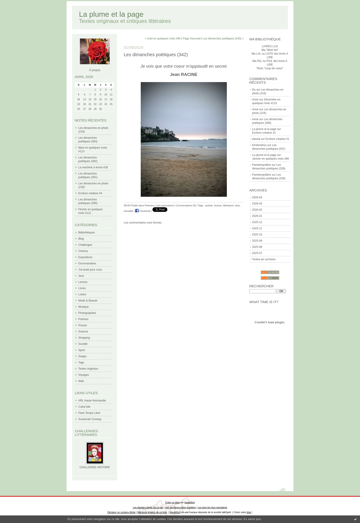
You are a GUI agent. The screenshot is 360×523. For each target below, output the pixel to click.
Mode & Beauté (87, 300)
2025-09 (257, 240)
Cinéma (83, 251)
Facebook (142, 211)
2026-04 (257, 197)
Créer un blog (172, 502)
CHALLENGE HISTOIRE (94, 467)
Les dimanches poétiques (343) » (223, 38)
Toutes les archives (264, 259)
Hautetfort (189, 502)
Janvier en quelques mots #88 (270, 158)
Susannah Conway (89, 419)
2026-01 (257, 216)
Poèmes (83, 319)
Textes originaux (88, 368)
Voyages (83, 374)
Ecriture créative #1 (264, 132)
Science (83, 331)
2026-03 (257, 203)
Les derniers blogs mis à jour (148, 507)
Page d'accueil (192, 38)
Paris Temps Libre (89, 413)
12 (78, 99)
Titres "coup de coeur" (269, 68)
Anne (255, 99)
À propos (94, 70)
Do (254, 89)
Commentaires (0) (186, 205)
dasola (256, 139)
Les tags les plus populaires (212, 507)
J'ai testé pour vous (90, 269)
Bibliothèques (86, 232)
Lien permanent (164, 205)
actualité (128, 211)
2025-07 (257, 253)
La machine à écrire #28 (93, 167)
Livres (82, 288)
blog (249, 512)
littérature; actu (231, 205)
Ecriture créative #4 (90, 193)
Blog (81, 238)
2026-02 (257, 209)
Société (82, 344)
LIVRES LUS (270, 46)
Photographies (87, 313)
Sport (81, 350)
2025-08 (257, 247)
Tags (81, 362)
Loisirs (82, 294)
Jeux (81, 275)
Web (81, 381)
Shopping (84, 337)
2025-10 (257, 234)
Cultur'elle (84, 406)
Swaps (82, 356)
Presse (82, 325)
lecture (218, 205)
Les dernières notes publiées (180, 507)
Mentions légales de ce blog (152, 512)
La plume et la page (111, 14)
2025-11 (257, 228)
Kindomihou (259, 145)
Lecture (82, 282)
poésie (209, 205)
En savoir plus (252, 519)
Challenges (85, 244)
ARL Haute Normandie (92, 400)
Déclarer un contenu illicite (121, 512)
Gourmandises (87, 263)
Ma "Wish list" (270, 50)
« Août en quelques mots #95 (162, 38)
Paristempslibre (261, 164)
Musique (83, 306)
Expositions (85, 257)
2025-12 (257, 222)
